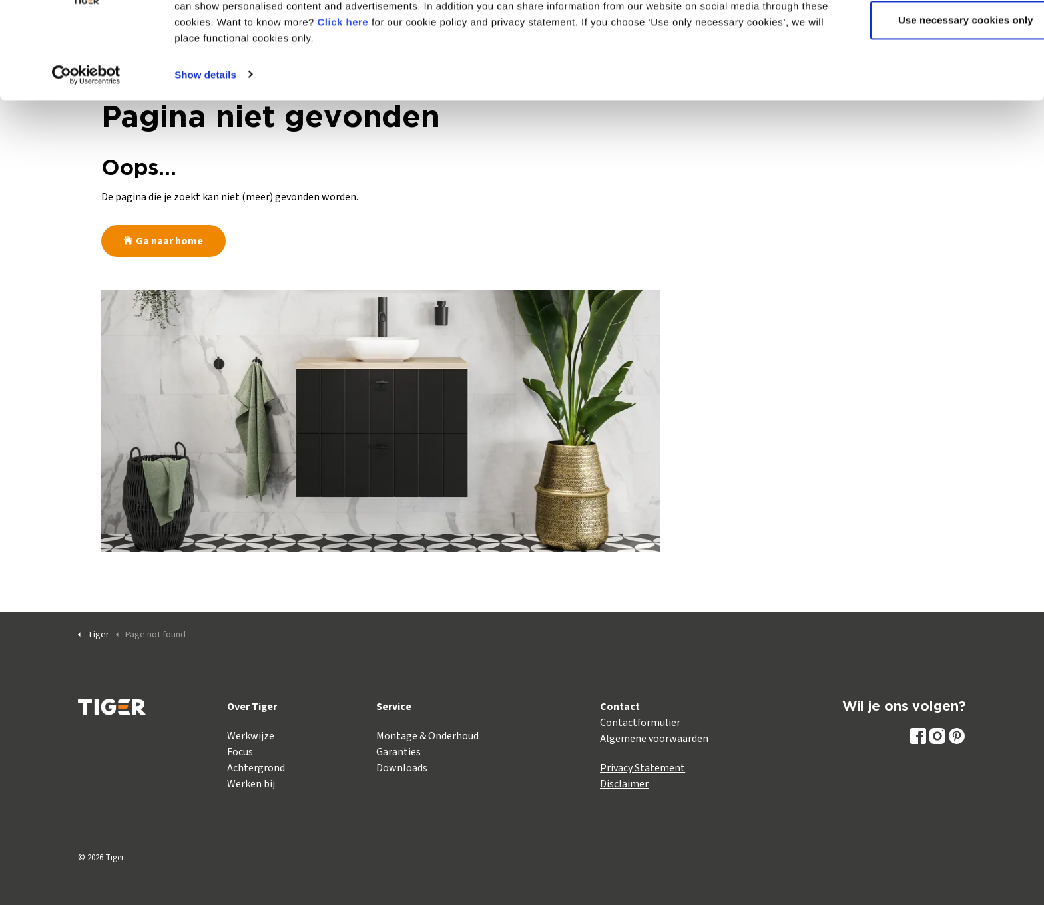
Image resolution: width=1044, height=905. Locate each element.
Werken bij (251, 784)
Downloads (401, 768)
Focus (240, 752)
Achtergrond (256, 768)
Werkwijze (250, 736)
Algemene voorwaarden (654, 738)
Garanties (398, 752)
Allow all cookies (933, 35)
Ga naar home (163, 241)
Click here (411, 80)
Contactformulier (640, 722)
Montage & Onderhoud (427, 736)
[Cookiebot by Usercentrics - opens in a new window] (86, 133)
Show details (205, 132)
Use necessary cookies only (933, 79)
